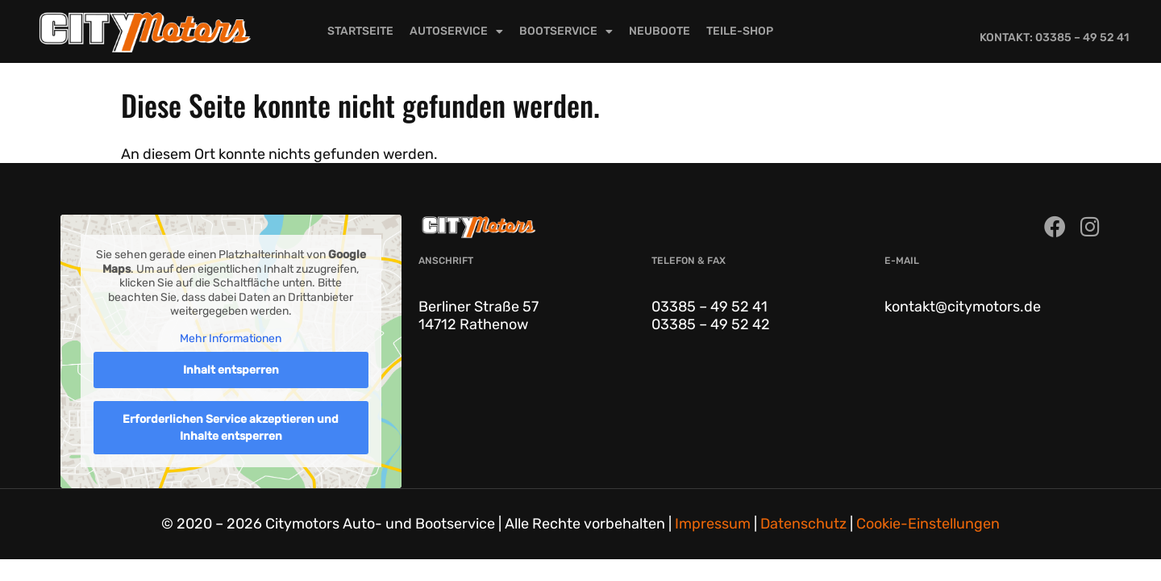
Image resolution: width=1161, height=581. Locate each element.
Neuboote (659, 31)
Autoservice (456, 31)
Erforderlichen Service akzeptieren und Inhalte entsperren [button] (231, 427)
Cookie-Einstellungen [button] (928, 524)
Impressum (713, 524)
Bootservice (566, 31)
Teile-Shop (739, 31)
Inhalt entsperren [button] (231, 370)
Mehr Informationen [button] (230, 338)
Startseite (360, 31)
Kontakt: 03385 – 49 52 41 (1054, 37)
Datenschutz (803, 524)
